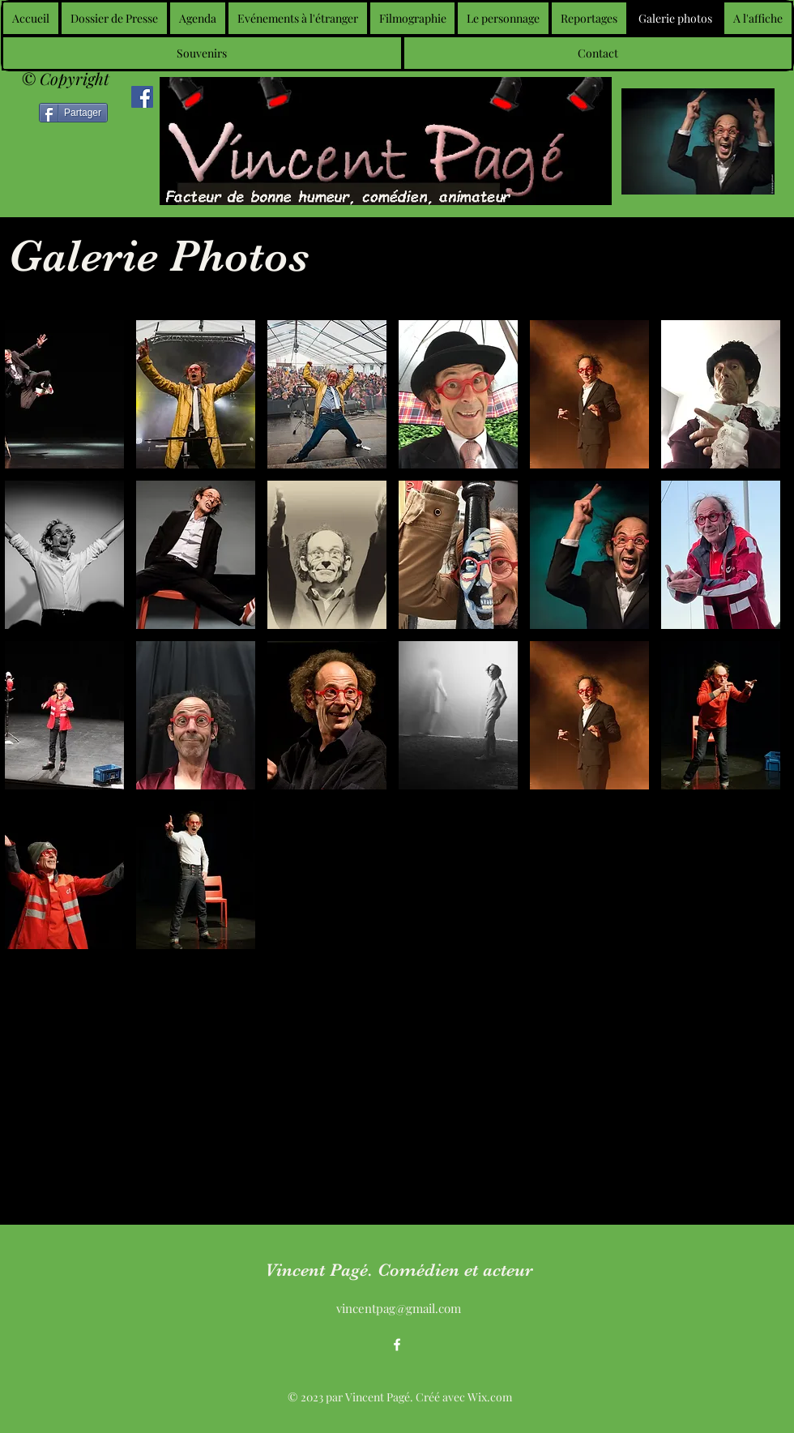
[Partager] (73, 112)
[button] (64, 394)
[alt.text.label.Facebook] (397, 1345)
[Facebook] (142, 97)
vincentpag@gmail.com (398, 1308)
